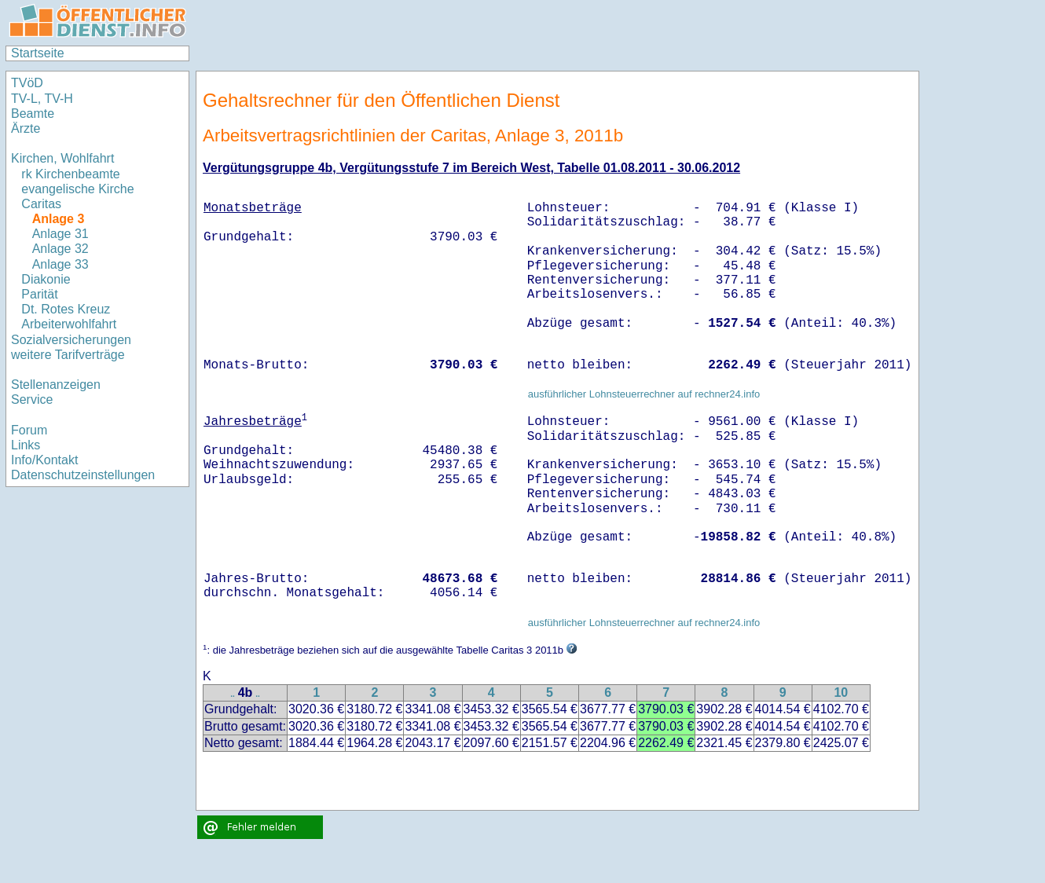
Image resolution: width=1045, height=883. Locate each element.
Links (25, 445)
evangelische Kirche (77, 189)
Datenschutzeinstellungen (83, 475)
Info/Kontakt (44, 460)
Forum (29, 430)
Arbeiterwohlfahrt (68, 324)
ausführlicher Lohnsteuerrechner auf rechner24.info (644, 394)
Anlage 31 (60, 233)
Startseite (37, 53)
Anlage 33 (60, 264)
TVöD (27, 83)
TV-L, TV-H (42, 98)
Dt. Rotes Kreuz (65, 309)
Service (32, 399)
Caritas (41, 204)
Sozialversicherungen (71, 339)
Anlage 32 (60, 248)
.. (232, 694)
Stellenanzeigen (56, 384)
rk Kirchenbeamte (70, 174)
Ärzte (25, 128)
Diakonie (45, 279)
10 (841, 692)
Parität (39, 294)
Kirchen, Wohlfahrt (62, 158)
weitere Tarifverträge (68, 354)
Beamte (32, 113)
